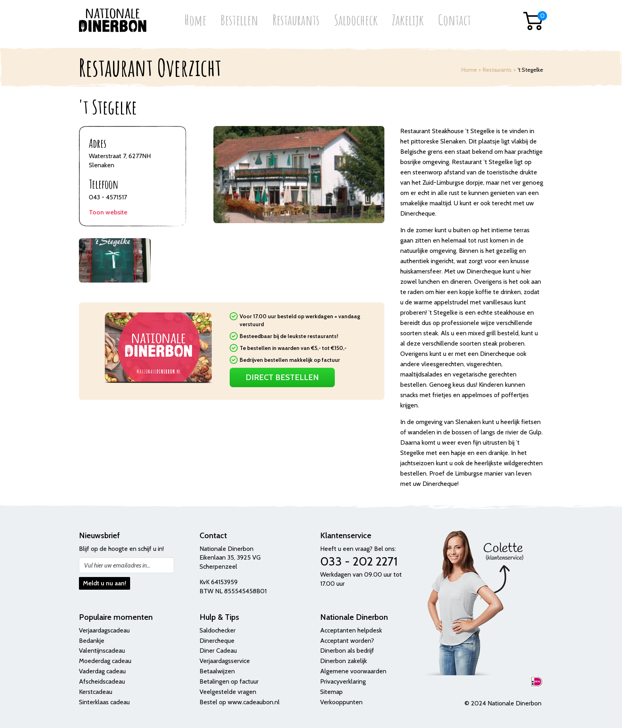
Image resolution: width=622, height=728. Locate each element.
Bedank (89, 640)
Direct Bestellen (282, 377)
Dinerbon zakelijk (343, 661)
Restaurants (296, 21)
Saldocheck (356, 21)
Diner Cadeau (218, 650)
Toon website (108, 212)
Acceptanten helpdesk (351, 630)
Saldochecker (218, 630)
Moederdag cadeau (105, 661)
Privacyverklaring (343, 681)
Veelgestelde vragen (228, 692)
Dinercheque (217, 640)
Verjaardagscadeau (104, 630)
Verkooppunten (341, 702)
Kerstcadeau (95, 692)
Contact (454, 21)
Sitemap (331, 692)
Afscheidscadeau (102, 681)
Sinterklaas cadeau (104, 702)
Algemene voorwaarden (353, 671)
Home (195, 21)
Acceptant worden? (347, 640)
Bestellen (239, 21)
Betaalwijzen (217, 671)
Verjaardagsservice (225, 661)
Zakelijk (408, 21)
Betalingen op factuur (229, 681)
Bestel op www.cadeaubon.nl (240, 702)
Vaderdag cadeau (102, 671)
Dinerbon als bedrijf (347, 650)
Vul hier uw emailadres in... (117, 565)
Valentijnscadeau (102, 650)
